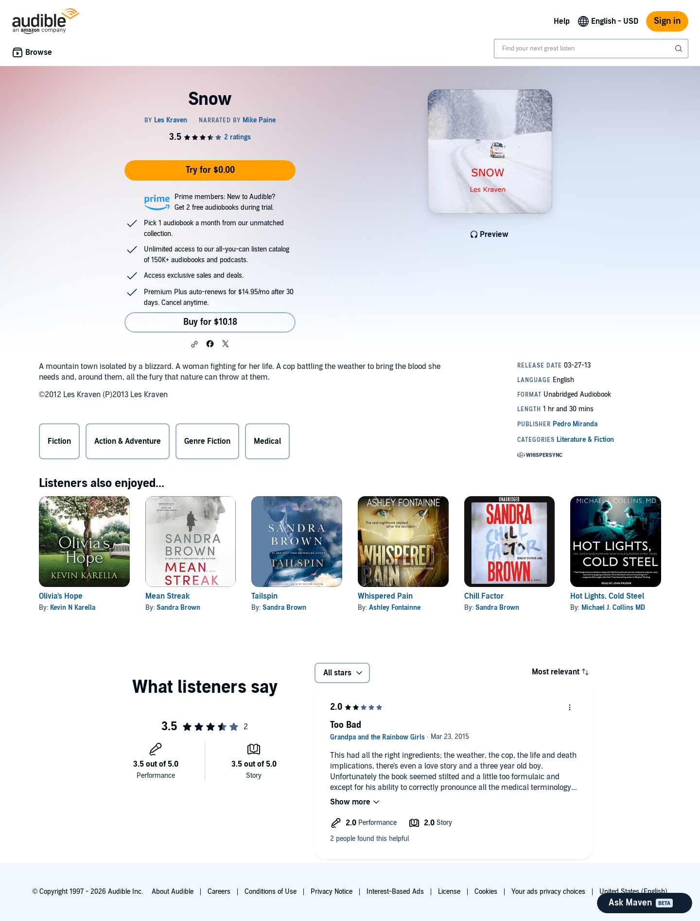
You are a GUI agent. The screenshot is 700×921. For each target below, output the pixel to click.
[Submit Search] (679, 48)
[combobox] (591, 48)
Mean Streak (167, 596)
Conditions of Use (271, 892)
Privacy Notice (331, 892)
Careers (219, 892)
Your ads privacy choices (548, 892)
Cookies (485, 892)
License (449, 892)
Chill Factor (484, 596)
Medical (267, 441)
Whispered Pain (385, 596)
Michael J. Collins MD (613, 607)
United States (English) (633, 892)
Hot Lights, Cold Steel (607, 596)
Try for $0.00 (210, 170)
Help (562, 21)
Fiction (59, 441)
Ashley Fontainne (394, 607)
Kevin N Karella (72, 607)
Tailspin (264, 596)
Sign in (667, 21)
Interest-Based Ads (395, 892)
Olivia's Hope (61, 596)
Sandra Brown (178, 607)
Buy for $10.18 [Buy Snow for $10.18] (210, 322)
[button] (194, 344)
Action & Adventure (127, 441)
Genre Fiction (207, 441)
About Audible (172, 892)
